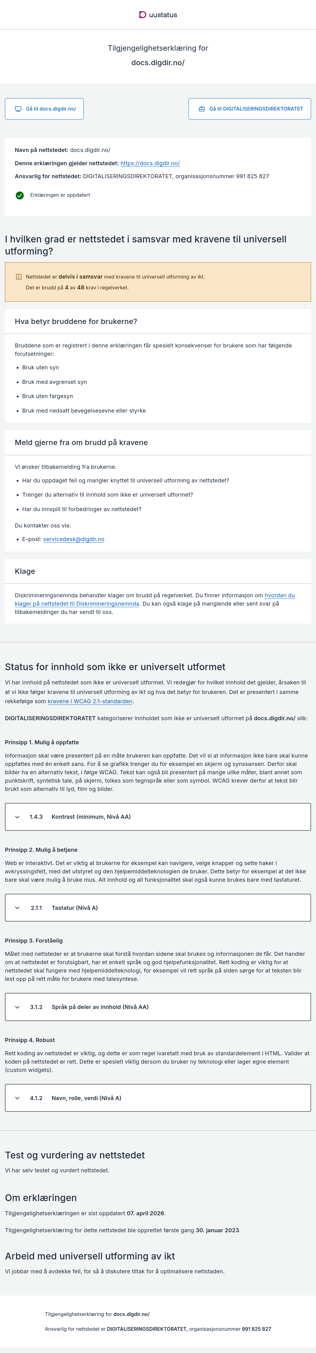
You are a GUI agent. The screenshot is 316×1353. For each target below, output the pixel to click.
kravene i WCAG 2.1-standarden (90, 701)
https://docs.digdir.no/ (150, 163)
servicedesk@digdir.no (73, 539)
